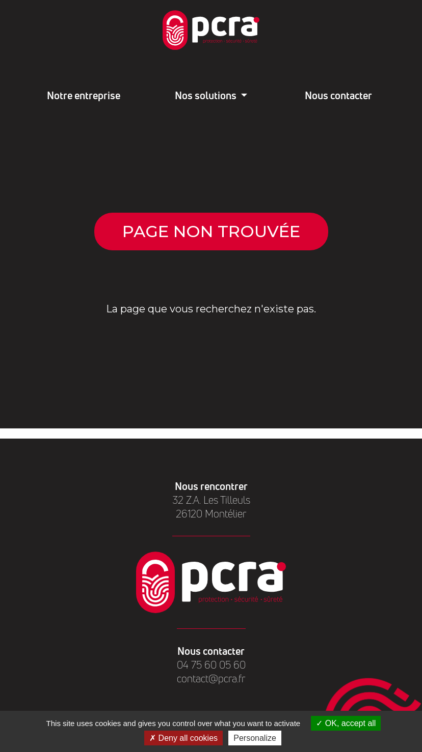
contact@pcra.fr (211, 678)
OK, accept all (346, 723)
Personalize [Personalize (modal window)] (254, 738)
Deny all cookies (183, 738)
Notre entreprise (83, 95)
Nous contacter (338, 95)
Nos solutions (207, 95)
